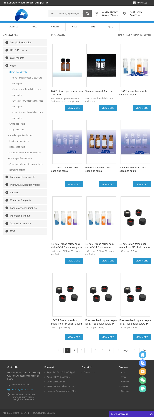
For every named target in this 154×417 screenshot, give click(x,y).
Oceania (125, 391)
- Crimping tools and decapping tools (25, 164)
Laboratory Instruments (22, 177)
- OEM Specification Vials (20, 158)
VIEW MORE (74, 108)
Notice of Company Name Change (62, 391)
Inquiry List (141, 3)
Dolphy (142, 354)
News (34, 26)
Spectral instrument (20, 223)
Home (119, 35)
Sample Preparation (20, 42)
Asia (123, 372)
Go (144, 350)
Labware (14, 192)
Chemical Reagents (20, 200)
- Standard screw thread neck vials (24, 152)
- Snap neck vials (16, 129)
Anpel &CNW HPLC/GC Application (62, 372)
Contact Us (89, 372)
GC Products (17, 58)
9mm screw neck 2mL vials (99, 91)
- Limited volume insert (19, 141)
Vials (13, 65)
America (125, 381)
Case (74, 26)
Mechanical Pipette (20, 215)
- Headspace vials (16, 147)
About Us (14, 26)
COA (12, 231)
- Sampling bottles (16, 170)
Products (54, 26)
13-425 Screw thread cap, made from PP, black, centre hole (134, 247)
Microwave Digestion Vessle (25, 185)
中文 (110, 26)
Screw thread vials (142, 35)
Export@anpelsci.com (22, 389)
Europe (124, 386)
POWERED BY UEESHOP (44, 413)
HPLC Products (18, 50)
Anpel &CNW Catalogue (58, 377)
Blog (93, 26)
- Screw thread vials (17, 72)
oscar (142, 388)
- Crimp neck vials (16, 124)
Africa (124, 377)
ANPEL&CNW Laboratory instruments (62, 386)
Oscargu (142, 363)
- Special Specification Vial (20, 135)
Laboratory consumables (23, 208)
